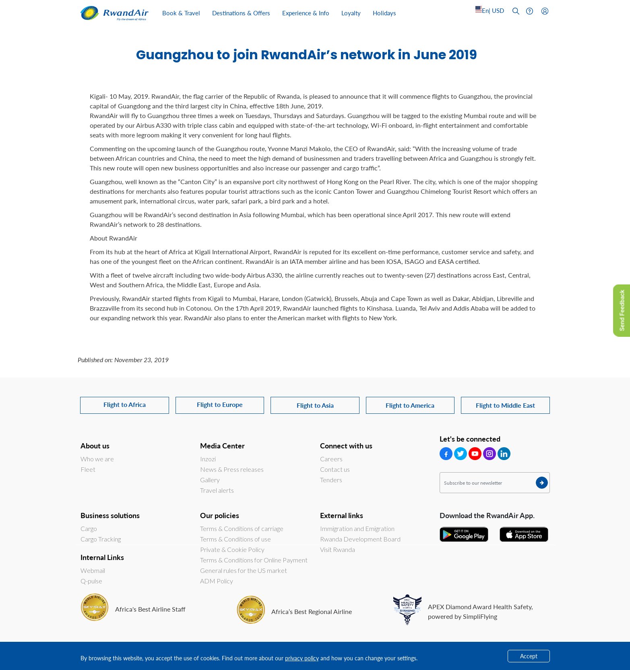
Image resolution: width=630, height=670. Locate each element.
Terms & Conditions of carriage (241, 528)
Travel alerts (217, 490)
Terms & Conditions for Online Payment (254, 560)
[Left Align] (490, 11)
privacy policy (302, 658)
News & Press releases (232, 469)
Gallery (210, 479)
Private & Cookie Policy (232, 549)
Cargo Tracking (101, 539)
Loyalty (351, 12)
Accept (528, 656)
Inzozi (208, 459)
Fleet (88, 469)
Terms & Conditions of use (235, 539)
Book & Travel (181, 12)
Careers (331, 459)
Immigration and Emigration (357, 528)
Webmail (93, 570)
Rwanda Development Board (360, 539)
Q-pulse (91, 581)
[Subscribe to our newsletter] (495, 482)
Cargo (89, 528)
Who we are (97, 459)
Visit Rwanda (337, 549)
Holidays (384, 12)
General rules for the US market (243, 570)
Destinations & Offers (241, 12)
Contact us (335, 469)
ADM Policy (216, 581)
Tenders (331, 479)
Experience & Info (305, 12)
